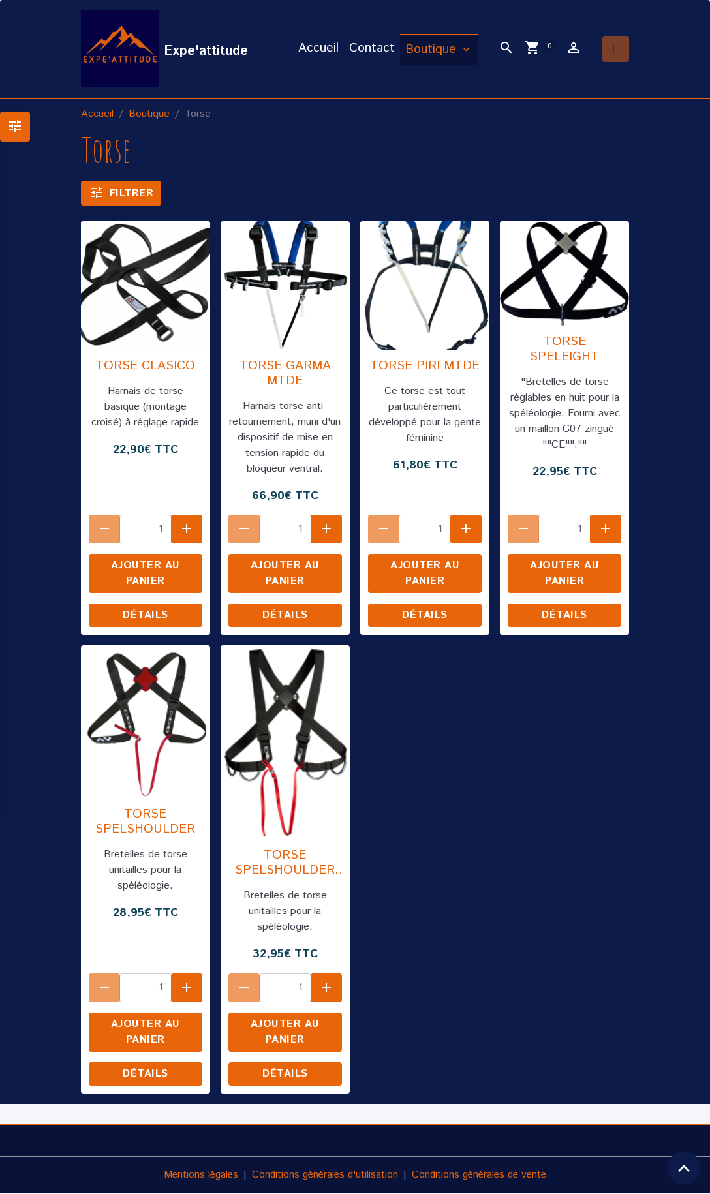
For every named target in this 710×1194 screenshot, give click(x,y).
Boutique (432, 50)
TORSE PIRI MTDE (425, 367)
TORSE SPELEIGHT (564, 350)
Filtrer (121, 193)
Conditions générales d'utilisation (324, 1175)
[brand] (165, 49)
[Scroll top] (684, 1168)
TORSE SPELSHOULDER (145, 822)
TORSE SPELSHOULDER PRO (285, 864)
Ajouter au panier (145, 574)
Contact (372, 48)
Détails (145, 616)
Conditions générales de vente (482, 1175)
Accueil (318, 48)
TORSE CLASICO (145, 367)
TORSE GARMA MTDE (285, 375)
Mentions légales (196, 1175)
